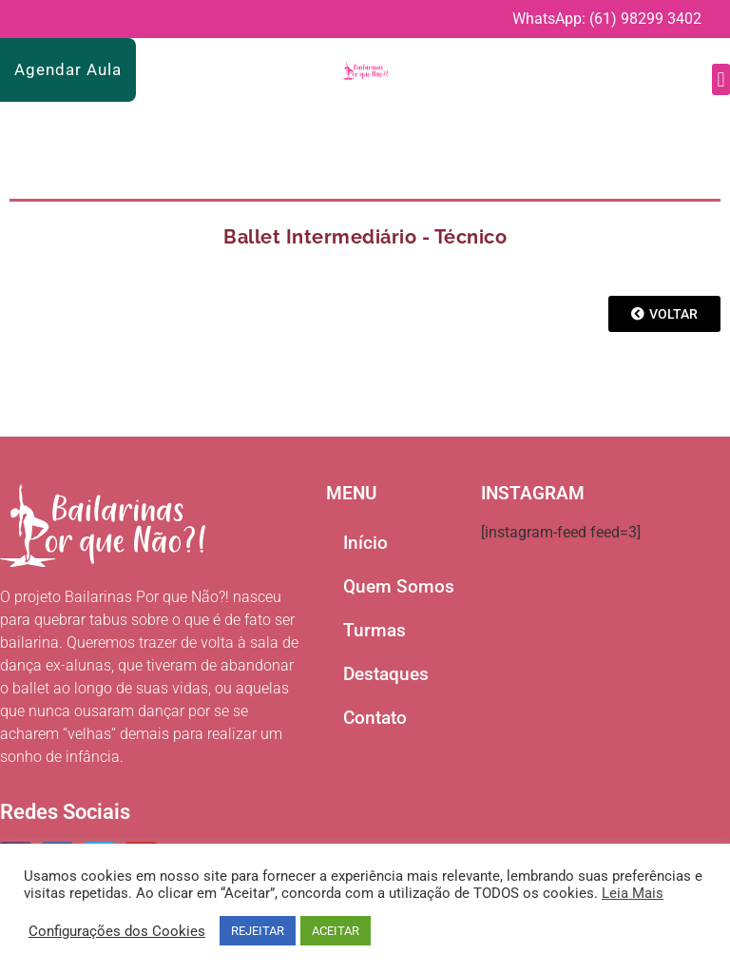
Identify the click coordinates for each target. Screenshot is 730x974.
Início (365, 543)
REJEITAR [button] (257, 931)
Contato (375, 718)
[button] (721, 79)
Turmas (374, 630)
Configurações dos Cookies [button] (117, 931)
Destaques (386, 674)
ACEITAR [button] (335, 931)
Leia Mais (632, 893)
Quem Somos (398, 586)
